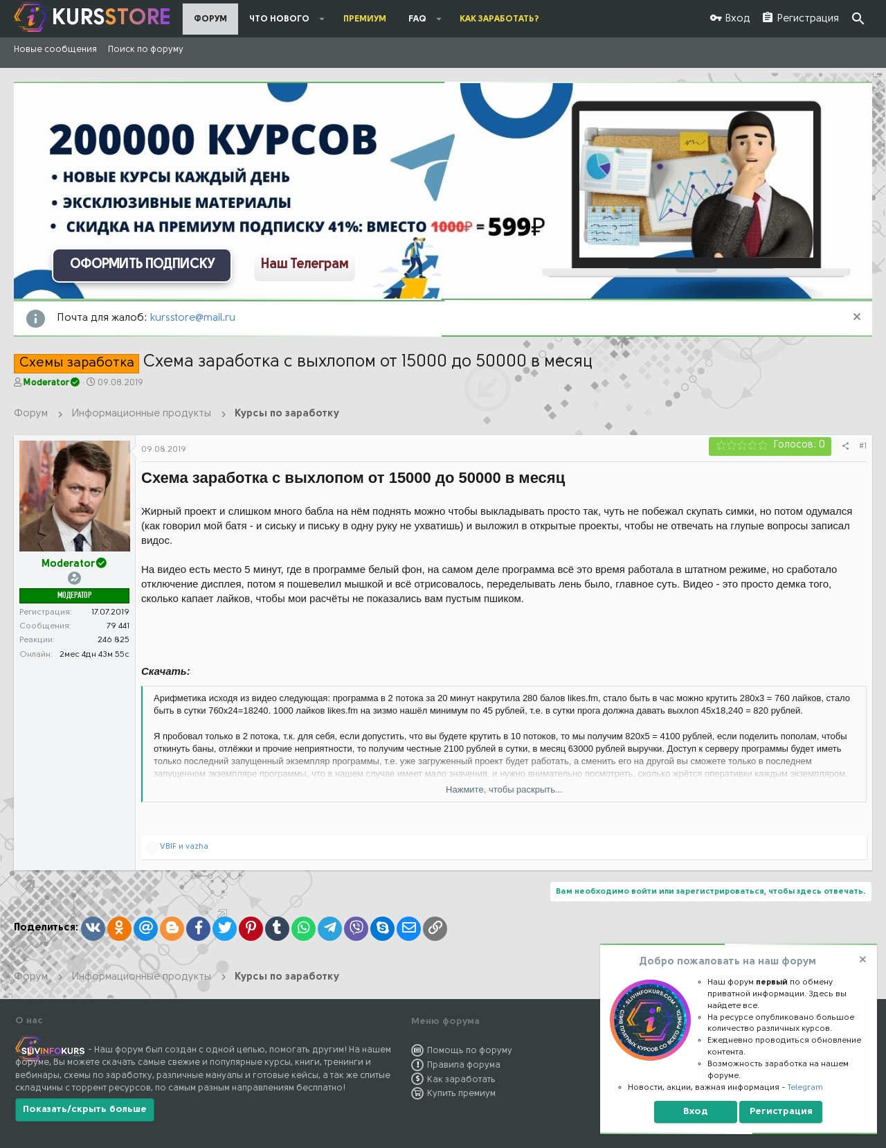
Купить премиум (461, 1093)
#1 (863, 446)
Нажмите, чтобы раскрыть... (504, 789)
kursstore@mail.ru (192, 318)
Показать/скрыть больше (85, 1109)
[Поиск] (858, 19)
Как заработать (461, 1079)
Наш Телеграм (304, 265)
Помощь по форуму (469, 1050)
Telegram (805, 1088)
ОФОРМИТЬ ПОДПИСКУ (142, 265)
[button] (322, 18)
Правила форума (463, 1065)
